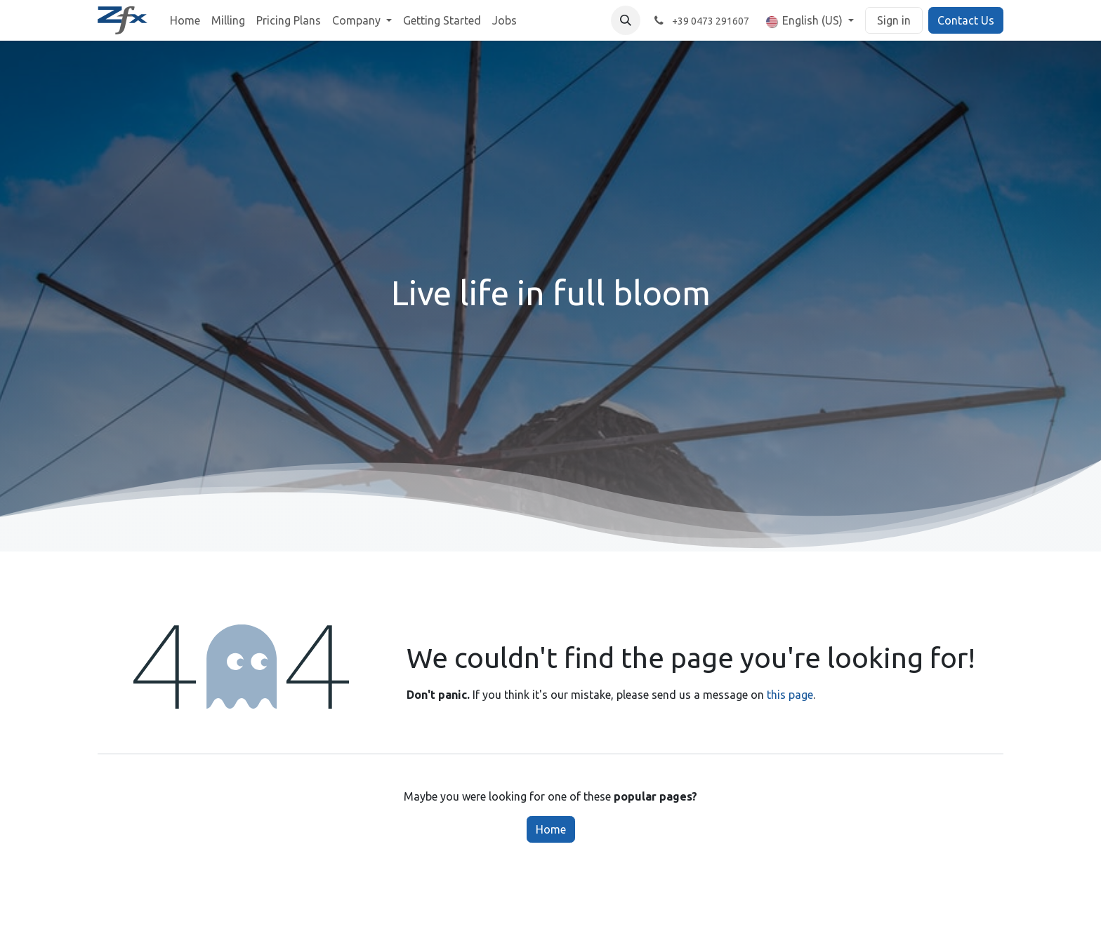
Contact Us (965, 20)
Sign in (894, 20)
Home (551, 829)
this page (790, 694)
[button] (625, 20)
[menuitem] (185, 20)
